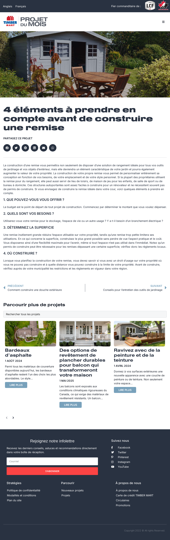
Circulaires (122, 500)
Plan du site (14, 500)
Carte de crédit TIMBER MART (134, 495)
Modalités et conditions (21, 495)
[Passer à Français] (21, 6)
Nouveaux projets (72, 490)
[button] (163, 22)
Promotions (123, 505)
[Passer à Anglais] (7, 6)
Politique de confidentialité (23, 490)
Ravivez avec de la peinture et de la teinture (137, 355)
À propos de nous (127, 490)
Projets (65, 495)
